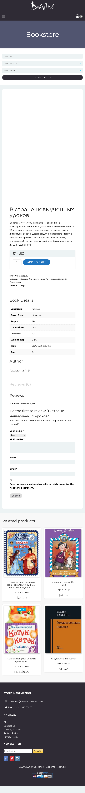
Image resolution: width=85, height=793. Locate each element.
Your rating (17, 431)
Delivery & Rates (12, 729)
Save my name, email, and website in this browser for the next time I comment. (42, 486)
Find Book (42, 77)
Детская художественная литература (39, 278)
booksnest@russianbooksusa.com (25, 701)
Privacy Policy (11, 737)
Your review (17, 439)
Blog (6, 722)
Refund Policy (11, 733)
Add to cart (36, 262)
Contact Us (9, 726)
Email (13, 469)
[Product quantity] (17, 262)
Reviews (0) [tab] (20, 384)
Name (14, 457)
